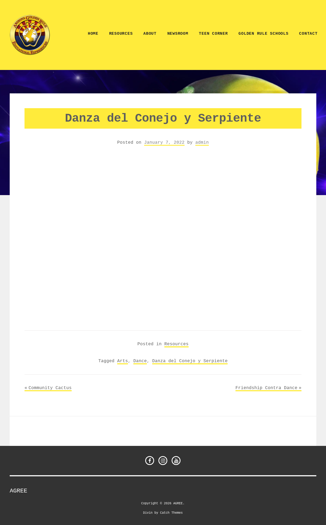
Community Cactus (50, 387)
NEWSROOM (177, 33)
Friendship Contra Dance (266, 387)
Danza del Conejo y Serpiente (190, 360)
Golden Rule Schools (263, 33)
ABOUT (150, 33)
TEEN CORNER (213, 33)
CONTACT (308, 33)
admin (202, 142)
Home (93, 33)
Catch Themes (171, 512)
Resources (121, 33)
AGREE (18, 491)
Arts (122, 360)
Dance (140, 360)
